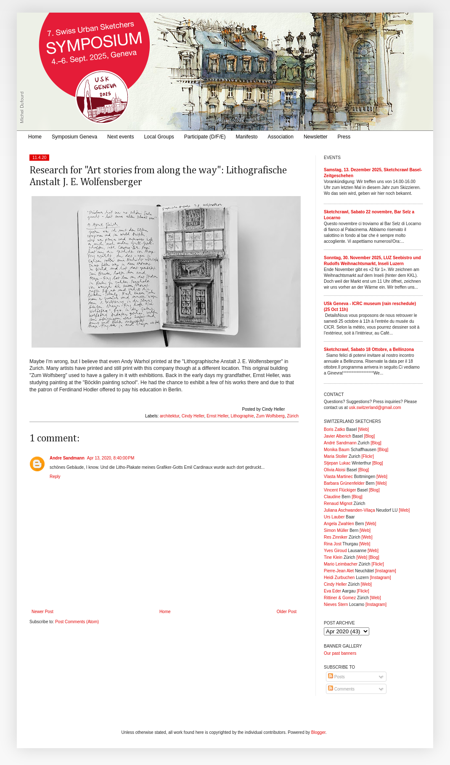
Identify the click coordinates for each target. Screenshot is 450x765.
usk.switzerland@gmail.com (375, 407)
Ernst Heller (217, 416)
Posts (336, 677)
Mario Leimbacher (340, 564)
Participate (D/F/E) (205, 137)
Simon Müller (336, 530)
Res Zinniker (335, 537)
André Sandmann (340, 443)
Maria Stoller (335, 456)
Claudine (332, 496)
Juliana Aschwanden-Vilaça (349, 510)
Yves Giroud (335, 550)
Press (344, 137)
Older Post (286, 611)
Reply (55, 476)
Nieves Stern (336, 604)
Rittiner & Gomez (340, 597)
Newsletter (316, 137)
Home (35, 137)
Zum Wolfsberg (270, 416)
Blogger (318, 732)
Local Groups (159, 137)
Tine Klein (333, 557)
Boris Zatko (334, 429)
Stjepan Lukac (337, 463)
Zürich (293, 416)
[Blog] (369, 436)
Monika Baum (336, 449)
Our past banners (340, 653)
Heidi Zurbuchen (339, 577)
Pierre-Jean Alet (339, 570)
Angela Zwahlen (339, 523)
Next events (120, 137)
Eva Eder (332, 591)
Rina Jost (332, 544)
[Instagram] (385, 570)
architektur (169, 416)
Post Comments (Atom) (77, 621)
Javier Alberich (337, 436)
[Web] (363, 429)
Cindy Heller (193, 416)
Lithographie (242, 416)
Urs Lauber (334, 517)
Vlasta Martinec (338, 476)
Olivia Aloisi (334, 470)
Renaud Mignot (338, 503)
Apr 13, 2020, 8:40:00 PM (111, 458)
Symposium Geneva (74, 137)
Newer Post (42, 611)
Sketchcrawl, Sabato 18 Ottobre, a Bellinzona (369, 349)
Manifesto (247, 137)
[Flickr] (367, 456)
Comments (341, 689)
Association (281, 137)
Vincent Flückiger (340, 490)
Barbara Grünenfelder (344, 483)
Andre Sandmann (67, 458)
